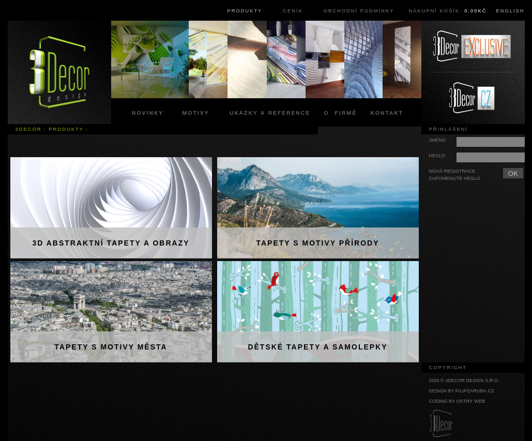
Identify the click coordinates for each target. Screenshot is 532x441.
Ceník (293, 10)
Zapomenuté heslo (454, 178)
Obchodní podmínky (359, 10)
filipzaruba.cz (474, 390)
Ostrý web (470, 401)
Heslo (437, 155)
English (510, 10)
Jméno (437, 140)
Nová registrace (452, 171)
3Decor (29, 129)
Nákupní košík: (447, 10)
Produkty (245, 10)
